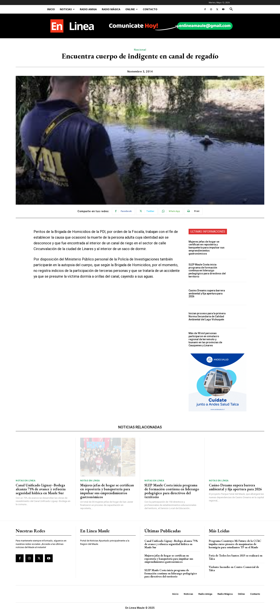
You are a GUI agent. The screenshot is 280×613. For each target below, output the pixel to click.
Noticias (67, 9)
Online (131, 9)
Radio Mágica (111, 9)
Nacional (140, 49)
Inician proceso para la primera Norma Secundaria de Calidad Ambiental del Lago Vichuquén (207, 316)
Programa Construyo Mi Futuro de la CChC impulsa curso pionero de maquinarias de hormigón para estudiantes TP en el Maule (235, 544)
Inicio (51, 9)
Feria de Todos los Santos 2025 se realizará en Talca (235, 557)
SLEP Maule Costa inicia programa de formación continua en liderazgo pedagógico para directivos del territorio (207, 270)
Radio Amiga (88, 9)
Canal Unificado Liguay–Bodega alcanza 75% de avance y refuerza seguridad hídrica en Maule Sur (41, 489)
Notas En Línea (25, 480)
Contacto (150, 9)
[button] (231, 9)
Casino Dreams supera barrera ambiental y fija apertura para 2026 (207, 293)
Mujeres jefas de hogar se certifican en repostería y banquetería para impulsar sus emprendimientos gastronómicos (206, 247)
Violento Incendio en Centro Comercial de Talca (234, 568)
